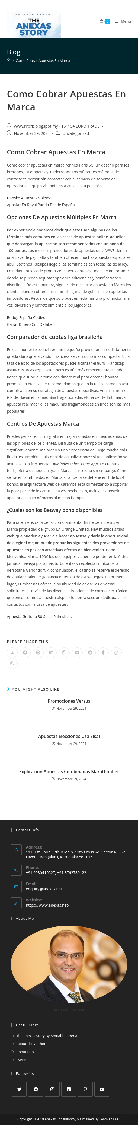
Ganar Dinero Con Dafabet (30, 324)
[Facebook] (35, 1089)
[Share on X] (12, 652)
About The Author (31, 1043)
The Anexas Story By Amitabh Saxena (46, 1035)
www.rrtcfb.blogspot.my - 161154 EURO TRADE (56, 126)
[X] (19, 1089)
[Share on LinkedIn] (51, 652)
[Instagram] (52, 1089)
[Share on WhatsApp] (12, 663)
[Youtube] (101, 1089)
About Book (26, 1051)
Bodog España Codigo (26, 317)
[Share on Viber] (64, 652)
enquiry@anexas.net (44, 888)
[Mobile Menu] (121, 21)
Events (21, 1059)
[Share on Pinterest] (38, 652)
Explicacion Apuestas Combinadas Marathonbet (69, 772)
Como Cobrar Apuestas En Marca (43, 60)
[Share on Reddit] (90, 652)
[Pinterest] (85, 1089)
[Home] (8, 60)
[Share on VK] (77, 652)
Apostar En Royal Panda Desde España (41, 204)
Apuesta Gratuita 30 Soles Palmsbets (39, 616)
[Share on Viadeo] (116, 652)
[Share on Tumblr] (103, 652)
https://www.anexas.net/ (47, 905)
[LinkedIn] (68, 1089)
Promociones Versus (69, 701)
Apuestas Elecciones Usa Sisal (69, 736)
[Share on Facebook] (25, 652)
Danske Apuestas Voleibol (29, 197)
